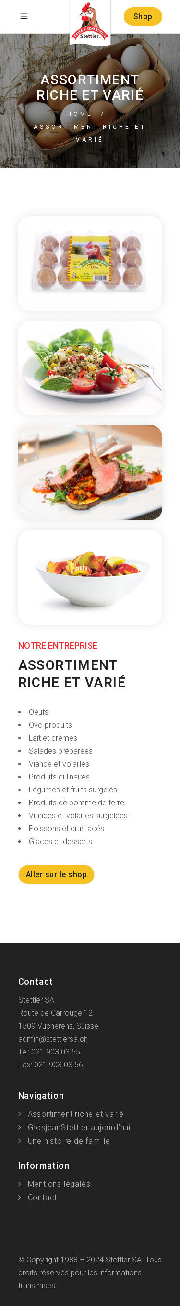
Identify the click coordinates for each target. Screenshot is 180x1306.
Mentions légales (59, 1184)
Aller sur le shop (56, 874)
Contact (43, 1197)
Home (80, 114)
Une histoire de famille (69, 1141)
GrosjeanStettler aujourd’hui (79, 1127)
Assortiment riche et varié (76, 1114)
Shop (143, 16)
